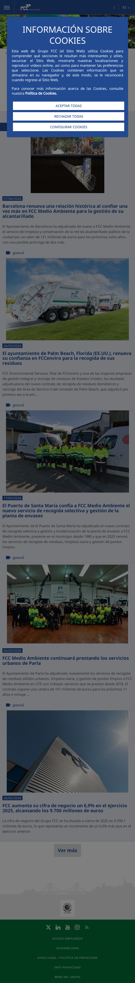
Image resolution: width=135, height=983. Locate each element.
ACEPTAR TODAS (69, 106)
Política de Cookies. (41, 93)
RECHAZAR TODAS (68, 116)
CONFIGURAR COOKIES (68, 127)
